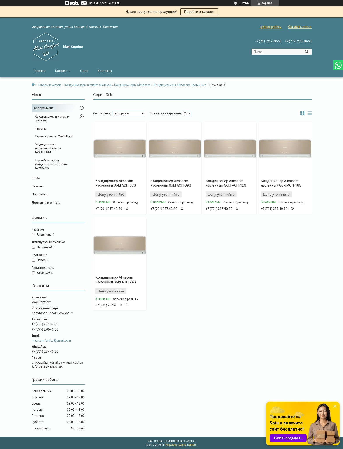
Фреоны (40, 128)
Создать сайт (97, 3)
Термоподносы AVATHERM (54, 136)
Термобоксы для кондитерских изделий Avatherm (51, 164)
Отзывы (38, 186)
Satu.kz (190, 440)
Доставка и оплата (46, 203)
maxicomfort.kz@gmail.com (51, 340)
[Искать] (307, 52)
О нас (84, 71)
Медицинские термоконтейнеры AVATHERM (48, 148)
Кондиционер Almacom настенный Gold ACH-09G (170, 183)
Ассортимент (43, 108)
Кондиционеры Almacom (132, 85)
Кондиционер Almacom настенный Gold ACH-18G (281, 183)
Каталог (61, 71)
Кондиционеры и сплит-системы (87, 85)
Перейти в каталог (199, 12)
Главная (39, 71)
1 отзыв (244, 3)
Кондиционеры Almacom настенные (180, 85)
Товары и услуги (49, 85)
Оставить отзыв (299, 26)
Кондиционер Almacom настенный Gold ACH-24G (115, 279)
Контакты (105, 71)
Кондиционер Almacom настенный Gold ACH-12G (226, 183)
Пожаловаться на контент (180, 444)
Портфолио (40, 194)
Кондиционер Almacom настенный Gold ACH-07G (115, 183)
